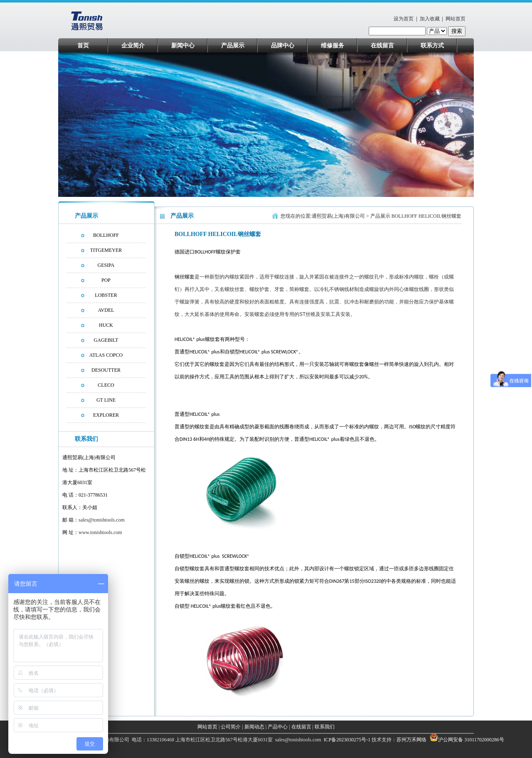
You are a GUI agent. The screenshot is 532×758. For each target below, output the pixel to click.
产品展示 (232, 45)
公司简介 (231, 727)
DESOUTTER (106, 370)
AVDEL (106, 310)
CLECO (106, 385)
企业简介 (133, 45)
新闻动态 (254, 727)
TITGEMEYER (106, 250)
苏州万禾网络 (412, 740)
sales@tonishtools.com (102, 520)
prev (80, 126)
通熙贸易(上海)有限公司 (338, 216)
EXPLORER (106, 415)
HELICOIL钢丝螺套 (440, 216)
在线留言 (382, 45)
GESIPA (106, 265)
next (464, 126)
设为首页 (404, 19)
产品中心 (278, 727)
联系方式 (432, 45)
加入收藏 (430, 19)
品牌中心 (282, 45)
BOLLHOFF (106, 235)
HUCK (106, 325)
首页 (83, 45)
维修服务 (332, 45)
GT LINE (106, 400)
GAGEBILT (106, 340)
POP (106, 280)
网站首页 (456, 19)
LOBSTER (106, 295)
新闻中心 (183, 45)
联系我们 (325, 727)
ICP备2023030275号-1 (347, 740)
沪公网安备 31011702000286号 (471, 740)
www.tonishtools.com (100, 532)
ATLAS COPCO (106, 355)
